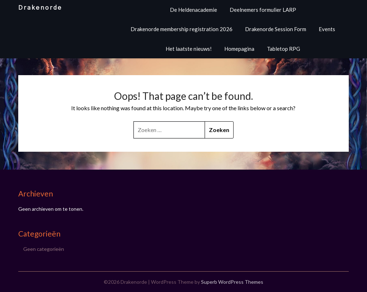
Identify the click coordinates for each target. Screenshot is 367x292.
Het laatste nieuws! (189, 48)
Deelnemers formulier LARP (263, 9)
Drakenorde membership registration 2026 (182, 29)
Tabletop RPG (283, 48)
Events (327, 29)
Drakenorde (40, 8)
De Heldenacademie (193, 9)
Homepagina (239, 48)
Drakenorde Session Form (275, 29)
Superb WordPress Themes (232, 282)
